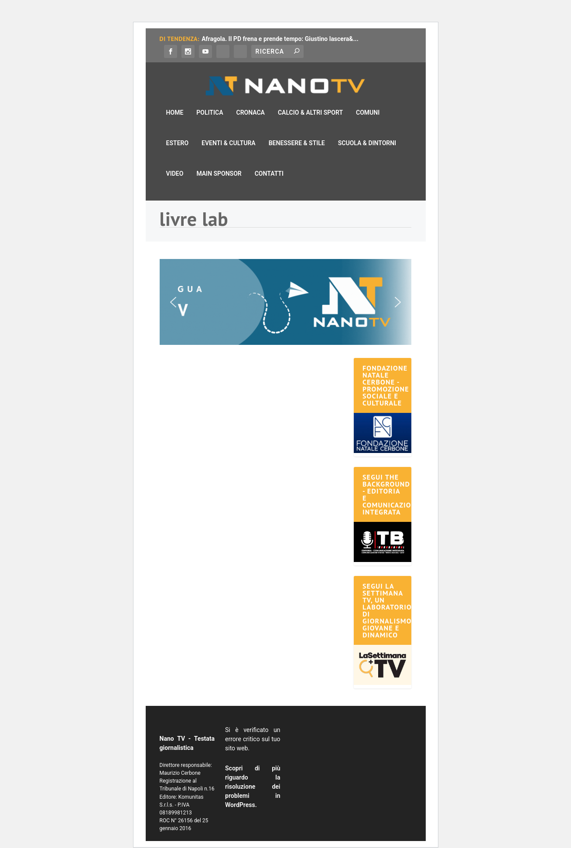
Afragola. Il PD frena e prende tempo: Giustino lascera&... (280, 38)
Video (175, 161)
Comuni (368, 100)
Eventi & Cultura (229, 131)
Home (175, 100)
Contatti (269, 161)
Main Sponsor (218, 161)
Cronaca (250, 100)
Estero (177, 131)
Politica (209, 100)
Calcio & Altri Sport (310, 100)
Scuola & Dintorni (367, 131)
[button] (286, 290)
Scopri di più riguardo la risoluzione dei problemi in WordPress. (252, 775)
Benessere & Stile (297, 131)
